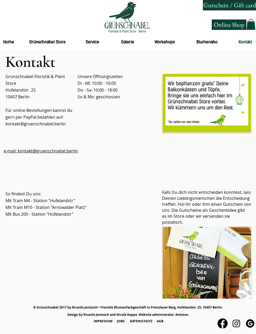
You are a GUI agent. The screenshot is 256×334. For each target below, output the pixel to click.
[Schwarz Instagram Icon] (236, 323)
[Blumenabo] (206, 42)
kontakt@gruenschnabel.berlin (35, 124)
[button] (250, 24)
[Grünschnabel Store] (47, 42)
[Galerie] (127, 42)
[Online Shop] (229, 25)
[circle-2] (250, 323)
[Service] (92, 42)
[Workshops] (164, 42)
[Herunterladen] (222, 323)
